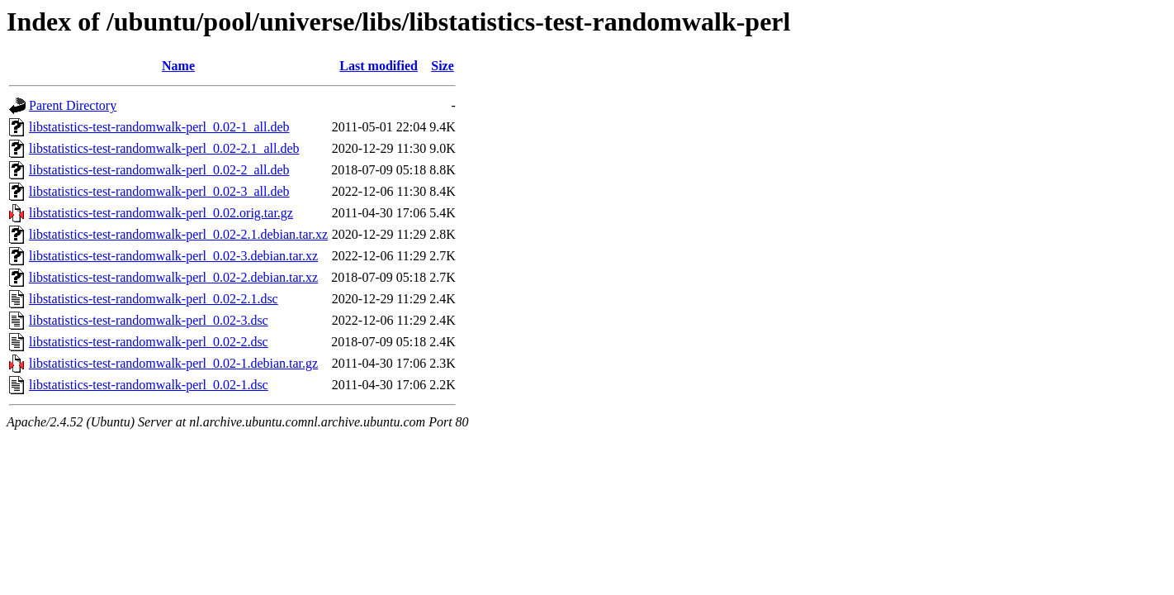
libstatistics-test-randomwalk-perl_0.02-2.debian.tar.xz (173, 277)
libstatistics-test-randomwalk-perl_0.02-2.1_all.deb (164, 148)
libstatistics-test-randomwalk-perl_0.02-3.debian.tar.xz (173, 256)
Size (442, 66)
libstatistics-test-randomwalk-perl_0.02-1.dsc (148, 385)
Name (178, 66)
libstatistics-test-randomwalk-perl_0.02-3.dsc (148, 320)
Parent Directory (72, 105)
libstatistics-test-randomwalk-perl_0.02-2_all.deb (159, 170)
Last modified (378, 66)
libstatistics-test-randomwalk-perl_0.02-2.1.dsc (153, 299)
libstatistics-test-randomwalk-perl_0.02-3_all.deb (159, 191)
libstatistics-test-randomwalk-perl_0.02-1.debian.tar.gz (173, 363)
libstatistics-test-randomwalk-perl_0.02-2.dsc (148, 342)
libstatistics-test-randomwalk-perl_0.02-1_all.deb (159, 127)
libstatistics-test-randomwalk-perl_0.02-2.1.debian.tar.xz (178, 234)
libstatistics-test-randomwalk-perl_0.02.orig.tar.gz (161, 213)
